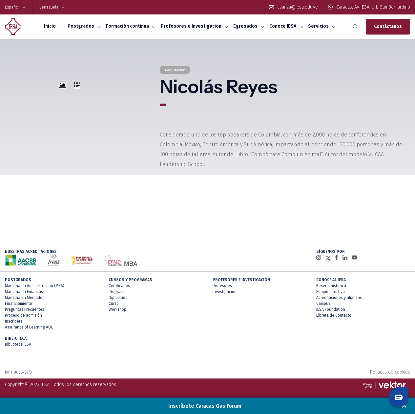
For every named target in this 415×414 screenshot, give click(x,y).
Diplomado (118, 297)
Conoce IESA (282, 26)
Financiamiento (18, 303)
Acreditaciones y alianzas (339, 297)
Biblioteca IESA (18, 344)
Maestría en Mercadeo (25, 297)
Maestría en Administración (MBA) (34, 285)
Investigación (225, 291)
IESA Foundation (330, 309)
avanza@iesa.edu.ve (297, 7)
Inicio (50, 26)
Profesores (222, 285)
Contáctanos (388, 26)
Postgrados (81, 26)
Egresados (245, 26)
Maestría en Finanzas (24, 291)
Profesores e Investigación (191, 26)
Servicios (318, 26)
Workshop (117, 309)
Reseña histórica (331, 285)
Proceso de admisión (23, 315)
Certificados (119, 285)
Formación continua (127, 26)
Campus (323, 303)
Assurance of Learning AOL (29, 327)
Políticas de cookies (390, 372)
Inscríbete (14, 321)
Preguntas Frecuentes (24, 309)
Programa (117, 291)
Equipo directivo (330, 291)
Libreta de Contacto (333, 315)
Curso (114, 303)
